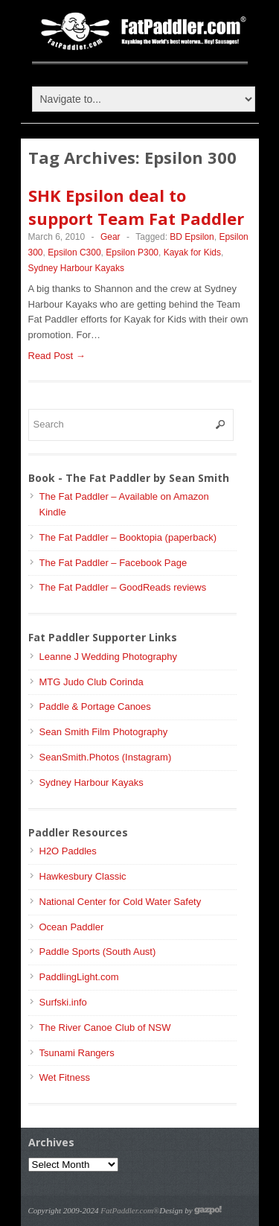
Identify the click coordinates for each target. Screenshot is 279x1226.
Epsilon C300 (74, 252)
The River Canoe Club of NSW (105, 1027)
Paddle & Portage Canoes (95, 706)
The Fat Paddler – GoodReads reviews (123, 587)
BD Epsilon (192, 237)
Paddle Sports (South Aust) (97, 951)
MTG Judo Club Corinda (91, 681)
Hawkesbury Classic (82, 876)
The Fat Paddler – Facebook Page (113, 562)
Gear (110, 237)
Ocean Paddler (71, 927)
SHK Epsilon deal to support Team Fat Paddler (136, 206)
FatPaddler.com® (129, 1210)
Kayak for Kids (192, 252)
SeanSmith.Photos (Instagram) (105, 757)
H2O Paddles (68, 851)
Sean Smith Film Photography (103, 731)
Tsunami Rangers (77, 1052)
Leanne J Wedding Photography (108, 656)
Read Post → (57, 355)
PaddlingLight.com (79, 976)
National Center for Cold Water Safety (120, 901)
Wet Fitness (64, 1077)
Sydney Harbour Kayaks (76, 268)
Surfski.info (63, 1002)
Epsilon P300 (132, 252)
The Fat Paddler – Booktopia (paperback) (128, 537)
